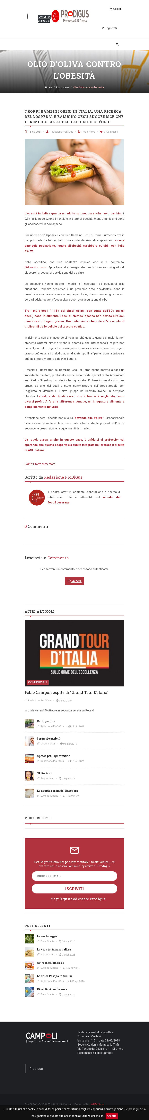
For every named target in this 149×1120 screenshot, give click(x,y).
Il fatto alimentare (44, 464)
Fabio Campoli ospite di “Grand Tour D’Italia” (66, 692)
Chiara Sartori (48, 743)
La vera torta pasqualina (54, 949)
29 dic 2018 (77, 726)
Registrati (109, 28)
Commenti (109, 131)
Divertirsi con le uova (52, 989)
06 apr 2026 (68, 941)
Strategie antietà (48, 738)
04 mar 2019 (70, 743)
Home (48, 87)
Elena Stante (47, 941)
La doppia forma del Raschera (57, 790)
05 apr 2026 (68, 954)
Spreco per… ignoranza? (53, 756)
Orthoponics (46, 721)
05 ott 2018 (65, 700)
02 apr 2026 (68, 994)
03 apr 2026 (77, 981)
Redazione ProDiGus (59, 131)
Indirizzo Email (49, 876)
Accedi (74, 580)
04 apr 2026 (72, 968)
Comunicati (37, 682)
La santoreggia (47, 936)
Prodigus (36, 1069)
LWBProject (97, 1104)
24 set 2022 (72, 795)
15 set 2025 (77, 761)
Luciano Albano (49, 795)
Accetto (112, 1115)
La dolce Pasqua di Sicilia (55, 976)
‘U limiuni (44, 773)
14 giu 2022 (68, 778)
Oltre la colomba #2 (50, 963)
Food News (62, 87)
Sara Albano (47, 778)
